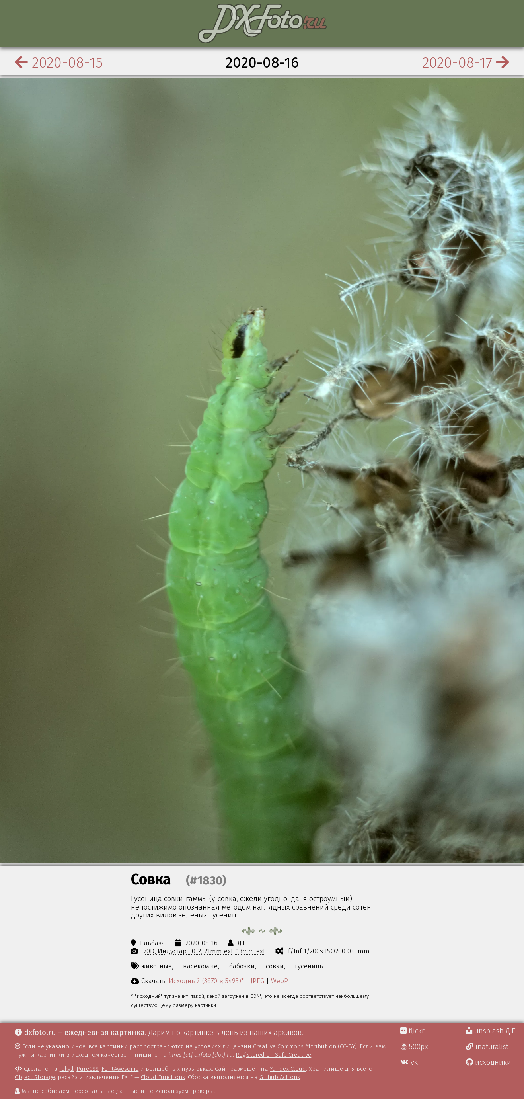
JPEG (257, 981)
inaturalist (487, 1046)
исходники (488, 1062)
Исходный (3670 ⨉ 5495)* (206, 981)
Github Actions (279, 1077)
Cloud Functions (163, 1077)
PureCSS (87, 1068)
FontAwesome (119, 1068)
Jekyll (66, 1068)
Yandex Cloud (288, 1068)
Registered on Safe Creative (273, 1054)
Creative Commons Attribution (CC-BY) (305, 1046)
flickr (412, 1031)
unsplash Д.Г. (491, 1031)
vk (409, 1062)
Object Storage (35, 1077)
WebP (279, 981)
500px (414, 1046)
